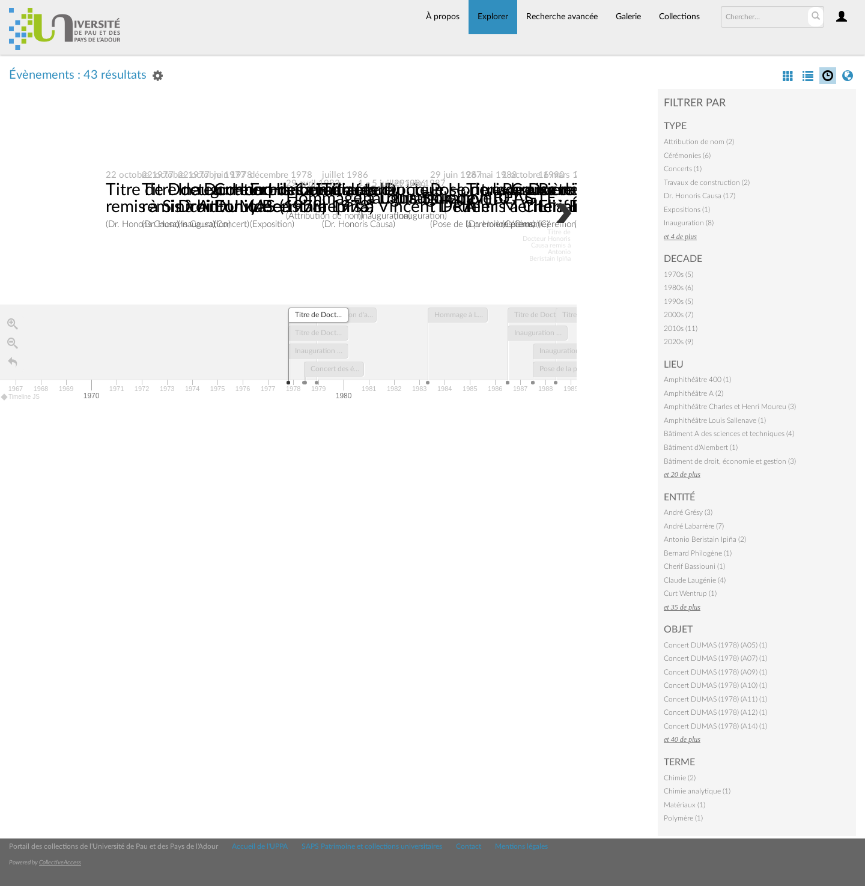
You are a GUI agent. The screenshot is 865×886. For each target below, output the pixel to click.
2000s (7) (678, 314)
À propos (443, 17)
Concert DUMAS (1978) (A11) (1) (715, 699)
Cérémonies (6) (687, 155)
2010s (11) (680, 328)
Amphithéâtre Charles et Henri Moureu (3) (730, 406)
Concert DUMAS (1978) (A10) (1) (715, 685)
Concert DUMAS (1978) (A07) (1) (715, 658)
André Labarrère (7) (694, 526)
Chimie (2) (680, 777)
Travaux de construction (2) (707, 182)
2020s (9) (678, 341)
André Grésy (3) (688, 512)
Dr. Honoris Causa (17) (699, 195)
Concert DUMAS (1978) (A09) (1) (715, 672)
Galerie (628, 17)
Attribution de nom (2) (699, 141)
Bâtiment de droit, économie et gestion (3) (730, 461)
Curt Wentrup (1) (690, 593)
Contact (468, 846)
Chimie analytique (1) (697, 791)
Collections (679, 17)
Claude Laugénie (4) (695, 580)
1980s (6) (678, 287)
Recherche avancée (562, 17)
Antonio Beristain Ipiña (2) (705, 539)
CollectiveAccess (60, 863)
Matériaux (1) (684, 805)
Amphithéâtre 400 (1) (697, 379)
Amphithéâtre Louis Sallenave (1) (715, 420)
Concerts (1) (683, 168)
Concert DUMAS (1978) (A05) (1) (715, 645)
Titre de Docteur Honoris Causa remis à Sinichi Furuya (223, 199)
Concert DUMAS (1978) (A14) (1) (715, 726)
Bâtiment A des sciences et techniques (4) (729, 433)
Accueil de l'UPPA (260, 846)
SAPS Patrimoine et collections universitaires (372, 846)
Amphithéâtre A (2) (693, 393)
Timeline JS (21, 397)
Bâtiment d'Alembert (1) (701, 447)
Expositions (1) (687, 209)
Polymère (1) (683, 818)
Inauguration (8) (689, 222)
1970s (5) (678, 274)
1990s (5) (678, 301)
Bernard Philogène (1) (698, 553)
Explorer (493, 17)
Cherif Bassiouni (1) (694, 566)
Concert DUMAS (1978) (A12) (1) (715, 712)
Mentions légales (521, 846)
